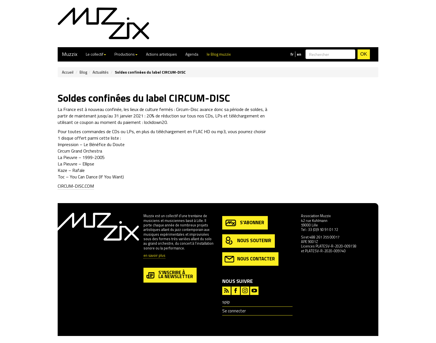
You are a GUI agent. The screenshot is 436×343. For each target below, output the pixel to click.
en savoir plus (154, 255)
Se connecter (234, 311)
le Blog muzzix (219, 54)
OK (363, 54)
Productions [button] (126, 54)
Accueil (67, 72)
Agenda (191, 54)
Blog (83, 72)
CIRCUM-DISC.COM (76, 186)
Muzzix (69, 54)
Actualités (101, 72)
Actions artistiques (161, 54)
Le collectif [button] (96, 54)
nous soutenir (247, 241)
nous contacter (249, 259)
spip (226, 302)
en (299, 54)
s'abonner (244, 223)
